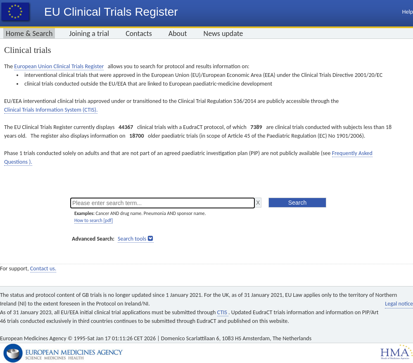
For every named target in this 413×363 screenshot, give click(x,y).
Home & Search (29, 33)
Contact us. (43, 268)
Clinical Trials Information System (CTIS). (50, 109)
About (178, 33)
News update (223, 33)
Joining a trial (89, 33)
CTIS (222, 312)
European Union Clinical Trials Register (59, 66)
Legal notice (399, 303)
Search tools (132, 238)
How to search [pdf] (93, 220)
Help (407, 11)
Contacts (139, 33)
